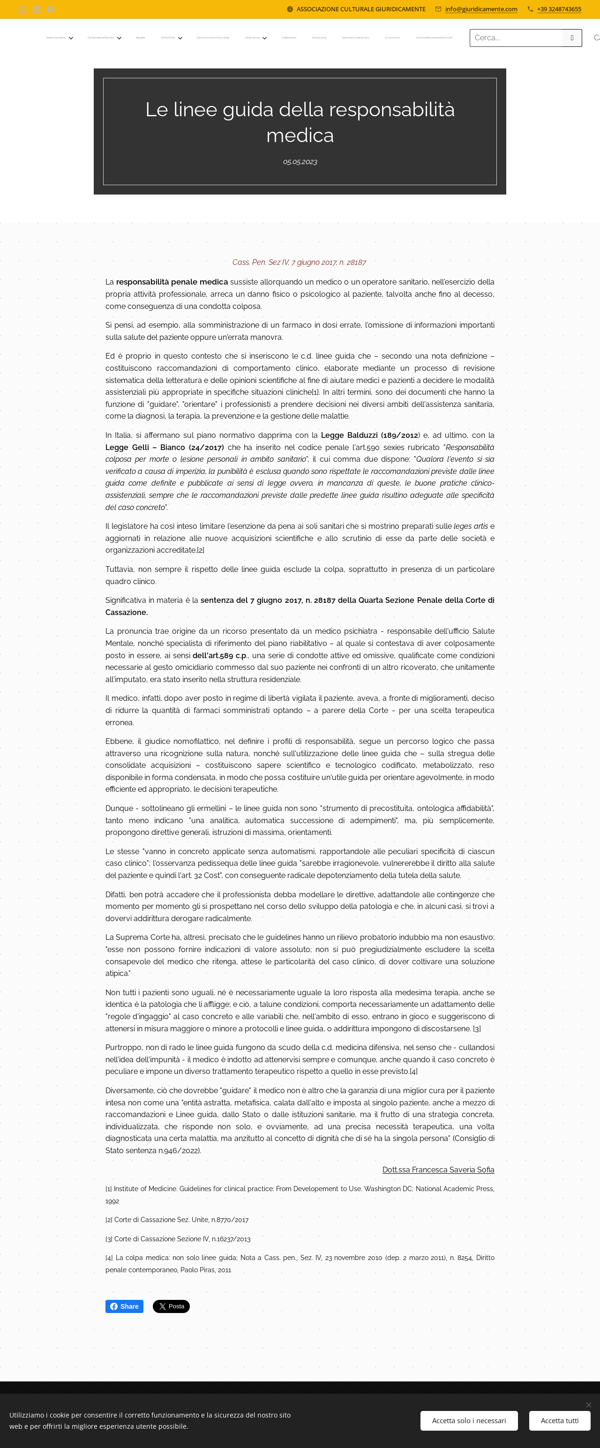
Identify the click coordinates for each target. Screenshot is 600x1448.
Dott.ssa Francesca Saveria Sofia (438, 1169)
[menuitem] (212, 38)
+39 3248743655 (559, 9)
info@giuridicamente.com (481, 9)
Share (124, 1306)
